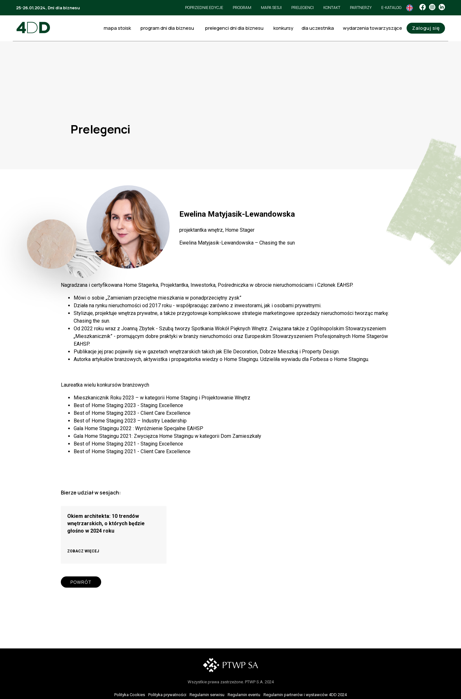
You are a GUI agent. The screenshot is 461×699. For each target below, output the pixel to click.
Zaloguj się (426, 28)
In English (409, 7)
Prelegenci (302, 7)
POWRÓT (81, 582)
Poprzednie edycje (204, 7)
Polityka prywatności (167, 694)
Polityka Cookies (129, 694)
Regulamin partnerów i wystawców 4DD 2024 (305, 694)
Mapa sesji (271, 7)
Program (242, 7)
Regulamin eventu (244, 694)
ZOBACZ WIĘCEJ (83, 551)
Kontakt (331, 7)
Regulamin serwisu (207, 694)
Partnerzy (361, 7)
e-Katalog (391, 7)
